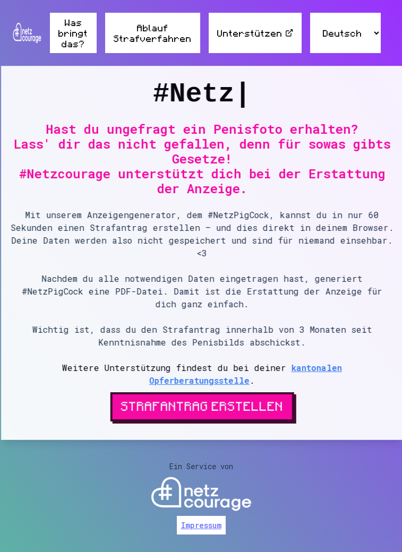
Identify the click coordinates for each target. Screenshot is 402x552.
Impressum (201, 525)
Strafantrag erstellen (203, 405)
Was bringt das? (73, 32)
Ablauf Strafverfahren (153, 33)
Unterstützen (255, 33)
